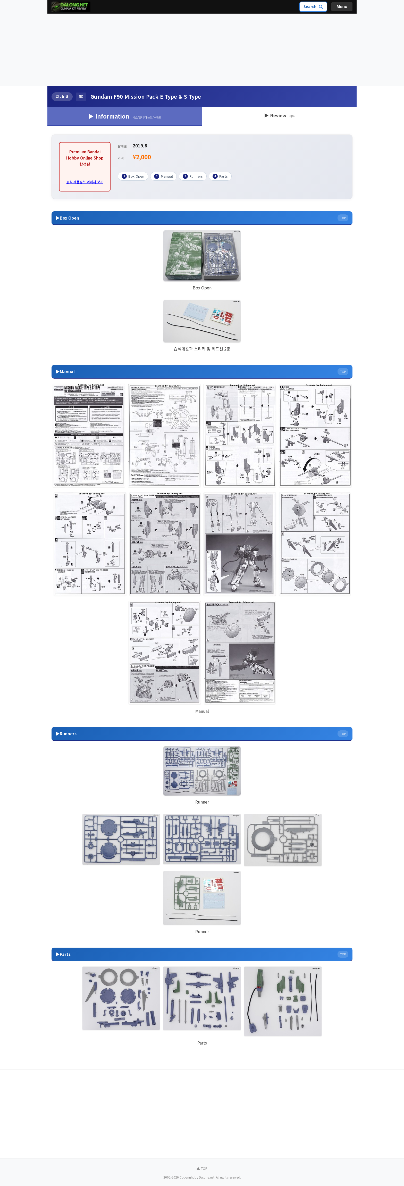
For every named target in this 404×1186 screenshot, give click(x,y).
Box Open (133, 176)
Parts (220, 176)
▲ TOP (202, 1168)
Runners (193, 176)
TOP (343, 218)
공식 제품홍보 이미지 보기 (84, 181)
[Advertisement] (202, 50)
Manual (163, 176)
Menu (341, 6)
